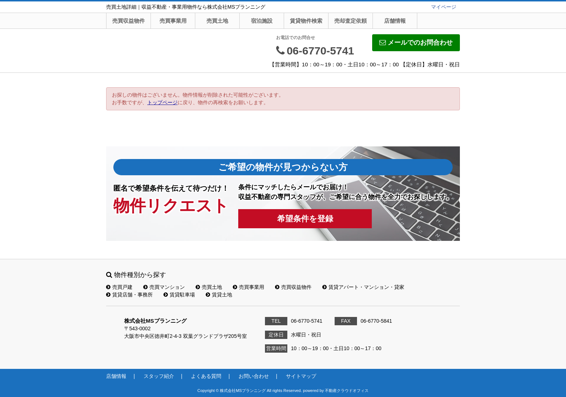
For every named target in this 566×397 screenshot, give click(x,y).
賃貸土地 (219, 294)
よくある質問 (206, 376)
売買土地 (217, 21)
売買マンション (164, 287)
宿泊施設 (262, 21)
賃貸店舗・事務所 (129, 294)
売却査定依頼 (350, 21)
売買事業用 (173, 21)
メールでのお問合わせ (416, 42)
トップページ (162, 102)
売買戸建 (119, 287)
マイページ (443, 7)
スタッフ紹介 (159, 376)
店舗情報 (395, 21)
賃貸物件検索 (306, 21)
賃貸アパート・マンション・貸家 (363, 287)
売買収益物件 (128, 21)
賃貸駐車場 (179, 294)
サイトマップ (301, 376)
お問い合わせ (254, 376)
